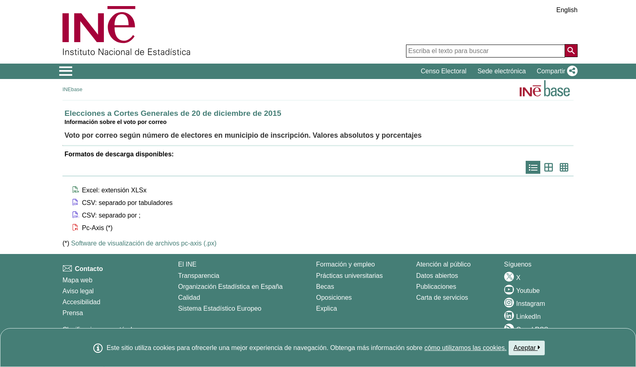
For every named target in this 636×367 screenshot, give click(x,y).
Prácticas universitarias (349, 275)
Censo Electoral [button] (443, 71)
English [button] (567, 9)
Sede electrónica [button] (501, 71)
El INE (187, 264)
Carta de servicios (442, 297)
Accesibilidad (81, 302)
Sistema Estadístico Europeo (219, 308)
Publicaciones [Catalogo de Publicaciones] (436, 286)
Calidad (189, 297)
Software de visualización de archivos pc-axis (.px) (143, 243)
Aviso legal (78, 291)
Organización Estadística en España (230, 286)
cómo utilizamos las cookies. (465, 347)
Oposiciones (334, 297)
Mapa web (77, 280)
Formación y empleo (345, 264)
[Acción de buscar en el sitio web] (571, 50)
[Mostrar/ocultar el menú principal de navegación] (65, 71)
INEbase (72, 89)
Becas (325, 286)
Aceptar (527, 347)
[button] (555, 71)
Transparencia (198, 275)
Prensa (72, 312)
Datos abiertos (437, 275)
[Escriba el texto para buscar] (485, 51)
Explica (326, 308)
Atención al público (443, 264)
